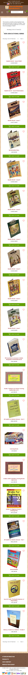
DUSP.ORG (19, 670)
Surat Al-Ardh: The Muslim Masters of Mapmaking (14, 599)
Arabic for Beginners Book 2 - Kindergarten (14, 509)
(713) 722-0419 (13, 4)
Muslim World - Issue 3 (14, 269)
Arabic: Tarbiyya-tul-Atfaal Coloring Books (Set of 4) (14, 389)
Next (22, 38)
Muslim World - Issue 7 (14, 120)
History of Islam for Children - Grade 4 (14, 630)
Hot (7, 2)
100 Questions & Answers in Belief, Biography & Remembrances (14, 358)
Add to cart (14, 67)
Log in (9, 1)
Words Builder (14, 569)
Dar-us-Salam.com (11, 670)
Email (19, 4)
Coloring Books (14, 449)
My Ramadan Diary (14, 150)
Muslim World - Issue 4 (14, 239)
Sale (10, 2)
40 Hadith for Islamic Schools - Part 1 (14, 540)
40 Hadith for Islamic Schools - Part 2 (14, 419)
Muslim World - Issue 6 (14, 180)
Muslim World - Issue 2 (14, 298)
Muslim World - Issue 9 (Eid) (14, 61)
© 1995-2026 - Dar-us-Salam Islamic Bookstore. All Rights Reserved (14, 668)
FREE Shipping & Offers (18, 2)
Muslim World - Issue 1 (14, 328)
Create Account (16, 1)
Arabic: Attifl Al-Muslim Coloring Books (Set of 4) (14, 479)
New (5, 2)
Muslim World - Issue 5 (14, 209)
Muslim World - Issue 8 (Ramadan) (14, 91)
